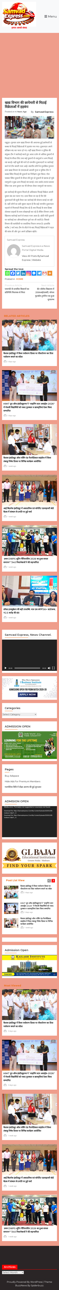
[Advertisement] (29, 64)
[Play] (5, 668)
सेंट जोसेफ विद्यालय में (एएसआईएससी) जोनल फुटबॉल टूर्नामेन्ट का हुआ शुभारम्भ (42, 292)
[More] (49, 273)
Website (36, 260)
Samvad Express (44, 112)
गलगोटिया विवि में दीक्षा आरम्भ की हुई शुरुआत (23, 787)
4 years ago (21, 111)
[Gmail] (44, 273)
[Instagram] (28, 273)
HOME (19, 279)
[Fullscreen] (53, 668)
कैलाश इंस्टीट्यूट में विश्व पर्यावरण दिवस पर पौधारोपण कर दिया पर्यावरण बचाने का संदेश (36, 887)
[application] (29, 655)
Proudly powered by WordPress (25, 1282)
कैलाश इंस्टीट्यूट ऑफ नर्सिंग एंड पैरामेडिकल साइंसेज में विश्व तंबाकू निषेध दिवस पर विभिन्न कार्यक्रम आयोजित (36, 921)
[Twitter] (18, 273)
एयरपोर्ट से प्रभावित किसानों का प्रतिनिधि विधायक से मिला (17, 289)
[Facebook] (12, 273)
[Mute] (49, 668)
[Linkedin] (23, 273)
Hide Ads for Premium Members (22, 781)
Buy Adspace (12, 776)
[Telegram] (39, 273)
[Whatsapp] (7, 273)
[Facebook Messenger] (34, 273)
